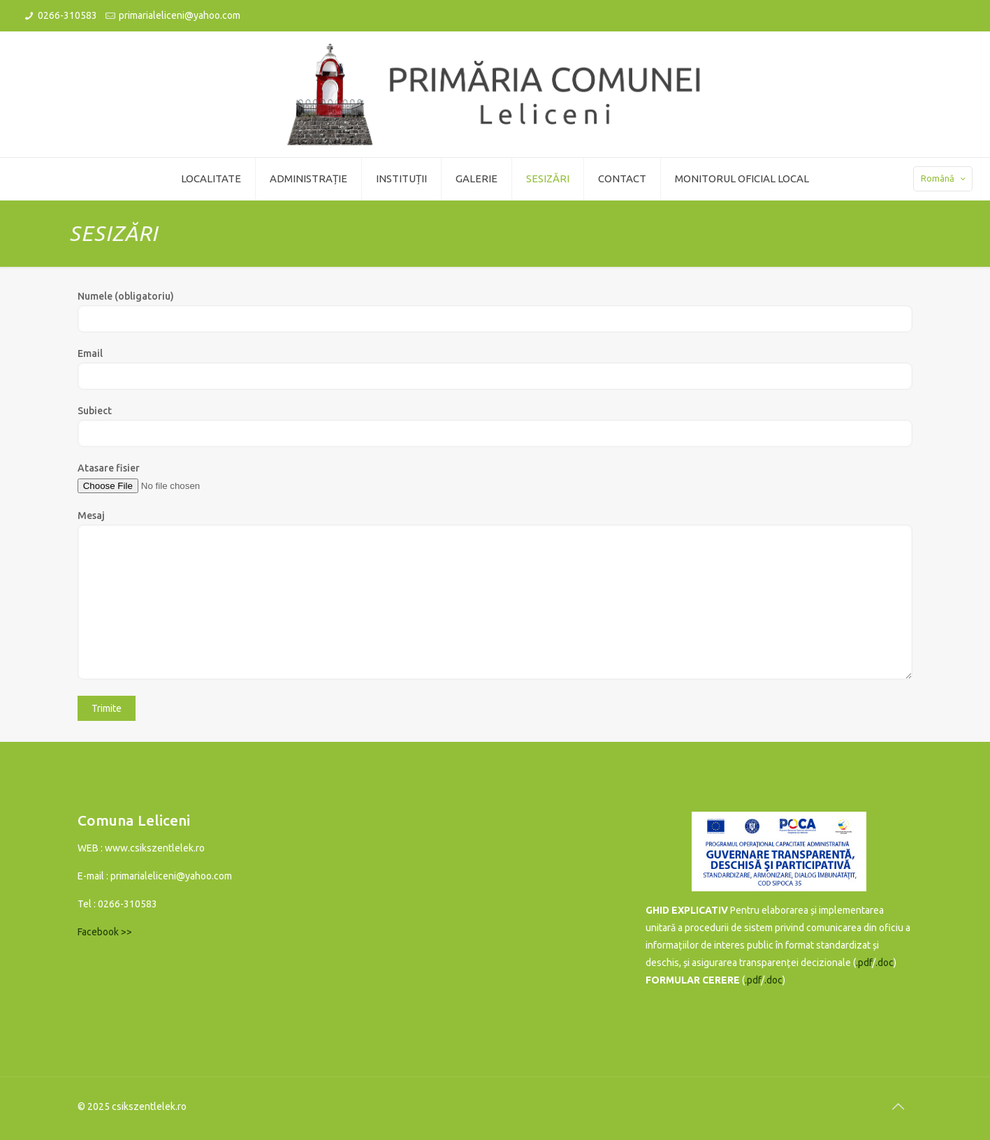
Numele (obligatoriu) (495, 311)
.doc (884, 962)
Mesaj (495, 595)
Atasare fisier (495, 478)
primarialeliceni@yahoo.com (179, 15)
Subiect (495, 426)
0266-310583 (67, 15)
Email (495, 369)
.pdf (864, 962)
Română (944, 178)
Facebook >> (105, 931)
